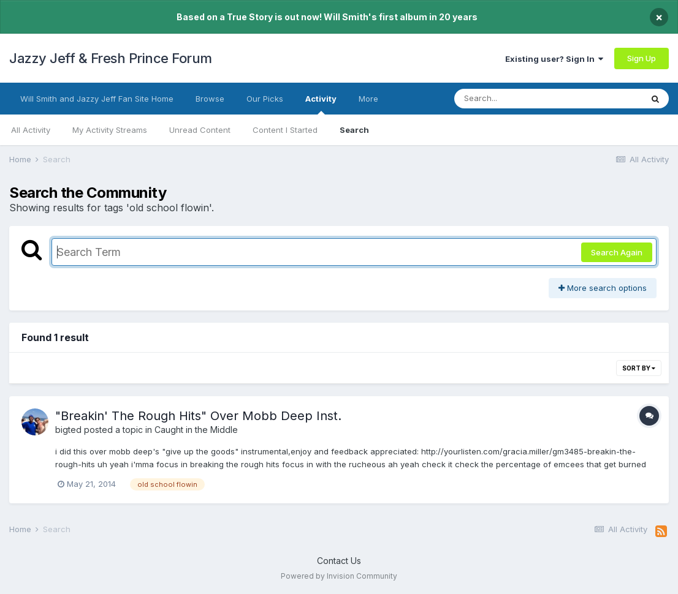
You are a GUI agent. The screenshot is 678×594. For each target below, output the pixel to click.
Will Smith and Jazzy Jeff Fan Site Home (96, 98)
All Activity (30, 130)
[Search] (514, 98)
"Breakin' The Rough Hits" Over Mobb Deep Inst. (198, 415)
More (368, 98)
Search (354, 130)
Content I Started (285, 130)
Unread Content (199, 130)
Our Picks (264, 98)
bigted (68, 429)
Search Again (616, 252)
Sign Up (641, 58)
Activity (321, 104)
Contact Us (339, 560)
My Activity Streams (109, 130)
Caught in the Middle (196, 429)
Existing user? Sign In (554, 59)
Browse (210, 98)
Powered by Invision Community (339, 576)
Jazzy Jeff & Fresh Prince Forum (110, 58)
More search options (602, 288)
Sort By (638, 368)
